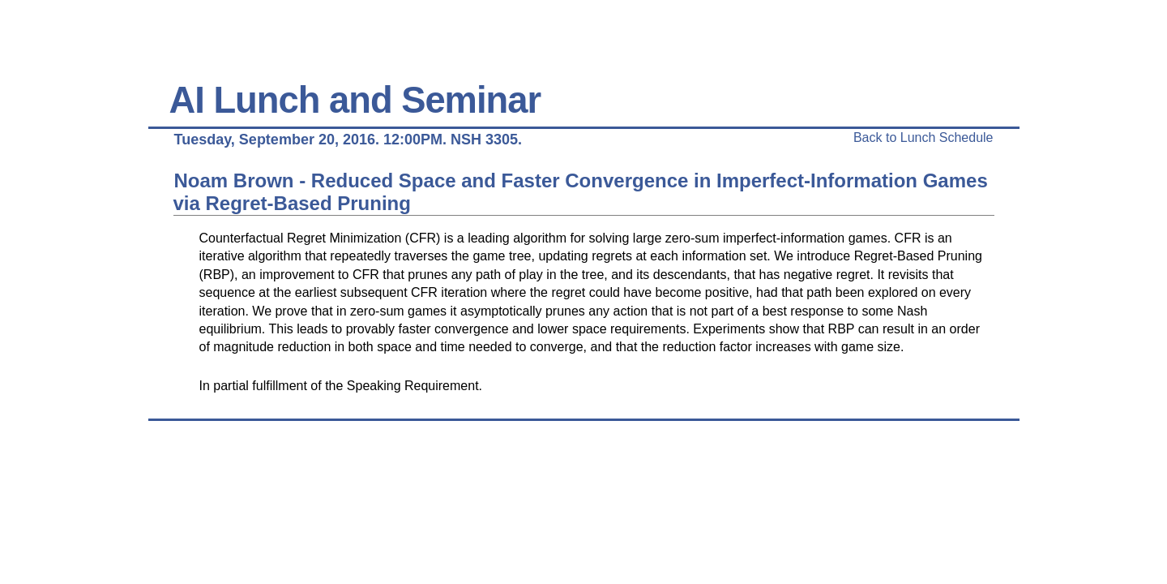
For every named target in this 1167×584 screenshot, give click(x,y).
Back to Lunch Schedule (923, 137)
